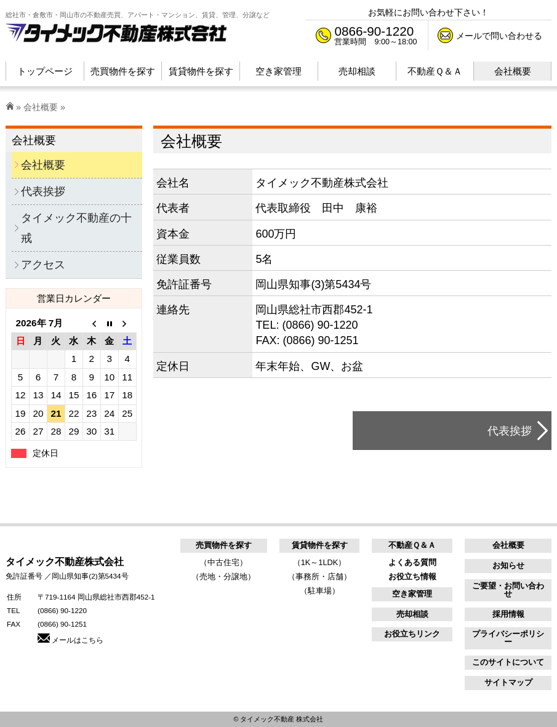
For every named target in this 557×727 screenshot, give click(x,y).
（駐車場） (320, 590)
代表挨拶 (509, 431)
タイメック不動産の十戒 (76, 228)
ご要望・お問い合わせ (508, 589)
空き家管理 (412, 593)
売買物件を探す (224, 545)
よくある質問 (412, 562)
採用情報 (508, 614)
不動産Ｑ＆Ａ (412, 545)
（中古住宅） (223, 562)
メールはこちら (70, 640)
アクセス (43, 265)
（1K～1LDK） (320, 562)
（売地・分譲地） (223, 576)
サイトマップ (508, 682)
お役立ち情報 (412, 576)
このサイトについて (508, 662)
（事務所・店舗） (319, 576)
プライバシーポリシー (508, 637)
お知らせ (508, 565)
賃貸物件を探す (320, 545)
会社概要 (40, 107)
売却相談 (412, 614)
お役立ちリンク (412, 633)
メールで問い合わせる (499, 36)
